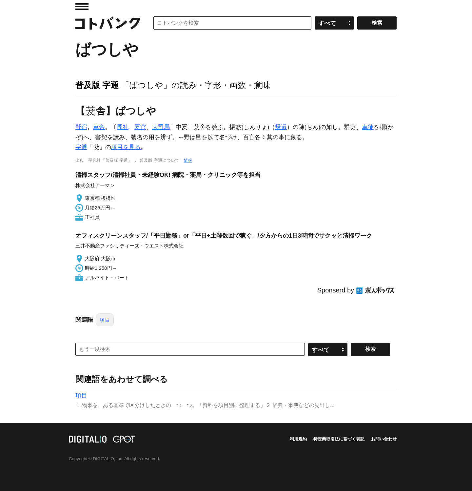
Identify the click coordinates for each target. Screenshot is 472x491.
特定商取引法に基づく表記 (338, 439)
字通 (81, 147)
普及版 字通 (97, 85)
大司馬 (161, 127)
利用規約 (298, 439)
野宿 (81, 127)
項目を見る (126, 147)
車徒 (368, 127)
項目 (105, 320)
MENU (81, 6)
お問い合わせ (384, 439)
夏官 (140, 127)
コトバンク (107, 23)
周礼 (122, 127)
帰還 (281, 127)
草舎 (99, 127)
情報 (188, 160)
